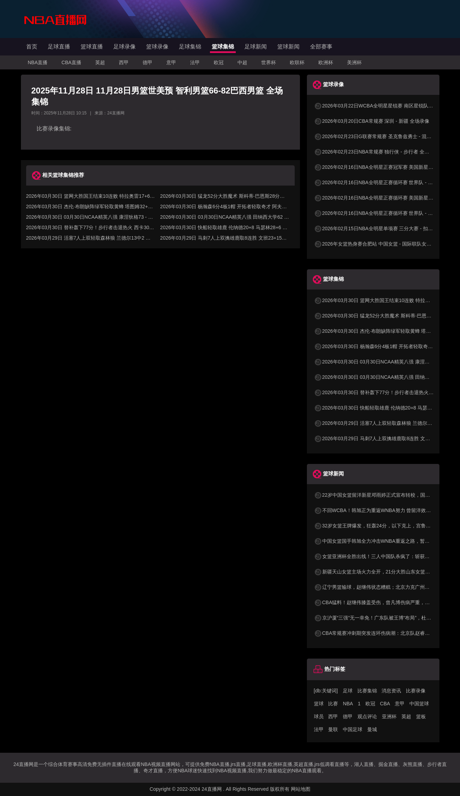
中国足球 (352, 729)
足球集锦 (190, 47)
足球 (348, 690)
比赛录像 (415, 690)
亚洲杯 (389, 716)
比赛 (333, 703)
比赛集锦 (367, 690)
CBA (385, 703)
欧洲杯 (325, 62)
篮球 (319, 703)
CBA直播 (71, 62)
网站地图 (300, 789)
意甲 (171, 62)
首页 (31, 47)
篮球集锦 (223, 47)
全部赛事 (321, 47)
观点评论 (367, 716)
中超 (242, 62)
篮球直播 (92, 47)
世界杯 (268, 62)
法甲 (195, 62)
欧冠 (219, 62)
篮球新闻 (288, 47)
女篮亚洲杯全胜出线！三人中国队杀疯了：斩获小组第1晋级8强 (387, 556)
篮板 (421, 716)
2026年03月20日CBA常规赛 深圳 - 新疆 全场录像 (371, 121)
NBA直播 (38, 62)
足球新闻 (255, 47)
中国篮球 (419, 703)
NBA (348, 703)
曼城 (372, 729)
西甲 (124, 62)
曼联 (333, 729)
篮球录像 (157, 47)
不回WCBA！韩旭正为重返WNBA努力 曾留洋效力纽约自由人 (384, 510)
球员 (319, 716)
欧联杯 (297, 62)
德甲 (147, 62)
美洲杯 (354, 62)
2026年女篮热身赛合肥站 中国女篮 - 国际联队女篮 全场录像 (383, 244)
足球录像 (124, 47)
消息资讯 (391, 690)
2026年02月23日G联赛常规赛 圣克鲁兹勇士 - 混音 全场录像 (383, 136)
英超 (100, 62)
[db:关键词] (326, 690)
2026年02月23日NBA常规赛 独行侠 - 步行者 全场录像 (376, 152)
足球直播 (59, 47)
